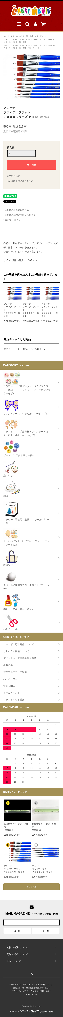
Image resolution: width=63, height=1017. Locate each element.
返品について (13, 176)
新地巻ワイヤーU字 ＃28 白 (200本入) (45, 827)
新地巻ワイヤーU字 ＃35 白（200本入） (17, 827)
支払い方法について (25, 984)
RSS (28, 994)
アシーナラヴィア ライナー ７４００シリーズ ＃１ (42, 869)
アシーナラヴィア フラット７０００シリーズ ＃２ (31, 310)
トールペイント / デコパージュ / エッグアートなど (34, 39)
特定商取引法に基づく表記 (20, 181)
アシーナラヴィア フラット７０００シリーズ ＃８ (49, 310)
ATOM (34, 994)
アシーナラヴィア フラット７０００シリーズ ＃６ (12, 310)
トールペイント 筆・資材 (23, 36)
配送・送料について (44, 984)
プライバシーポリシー (21, 991)
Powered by (31, 1011)
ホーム (6, 36)
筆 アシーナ (42, 36)
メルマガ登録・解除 (41, 991)
